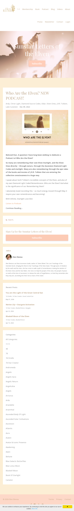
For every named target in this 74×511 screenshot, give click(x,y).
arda (8, 103)
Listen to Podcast (13, 203)
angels (8, 391)
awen (8, 452)
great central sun (28, 296)
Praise (39, 22)
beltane (9, 456)
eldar (44, 103)
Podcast (45, 9)
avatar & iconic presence (16, 442)
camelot (9, 480)
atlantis (9, 428)
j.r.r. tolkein (62, 103)
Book (37, 9)
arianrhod (10, 410)
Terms (51, 499)
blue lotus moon (13, 466)
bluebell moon (20, 308)
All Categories (11, 339)
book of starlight (13, 475)
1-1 (18, 9)
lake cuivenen (12, 107)
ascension (10, 424)
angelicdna (10, 386)
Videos (60, 9)
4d (7, 349)
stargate (28, 308)
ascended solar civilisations (17, 419)
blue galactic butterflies (16, 461)
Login (68, 22)
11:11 (8, 344)
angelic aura (11, 377)
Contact (60, 22)
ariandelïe (10, 405)
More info (34, 508)
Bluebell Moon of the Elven (17, 316)
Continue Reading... (14, 208)
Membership (27, 9)
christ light (15, 103)
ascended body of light (16, 414)
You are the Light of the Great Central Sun (24, 293)
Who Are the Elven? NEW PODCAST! (27, 95)
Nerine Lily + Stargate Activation (20, 304)
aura (8, 433)
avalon (8, 438)
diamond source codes (31, 103)
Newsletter (49, 22)
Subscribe (37, 63)
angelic (9, 372)
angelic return (12, 381)
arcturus (9, 395)
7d (7, 353)
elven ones (51, 103)
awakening (10, 447)
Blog (53, 9)
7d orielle (9, 296)
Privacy (59, 499)
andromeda (10, 367)
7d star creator (17, 296)
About (67, 9)
